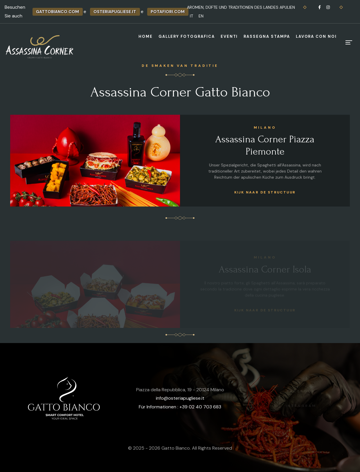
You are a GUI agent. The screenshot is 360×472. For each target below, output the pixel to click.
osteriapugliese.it (114, 11)
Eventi (229, 36)
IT (191, 16)
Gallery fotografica (187, 36)
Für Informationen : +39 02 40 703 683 (180, 407)
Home (145, 36)
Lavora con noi (316, 36)
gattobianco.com (57, 11)
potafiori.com (168, 11)
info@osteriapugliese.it (180, 398)
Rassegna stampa (267, 36)
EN (201, 16)
